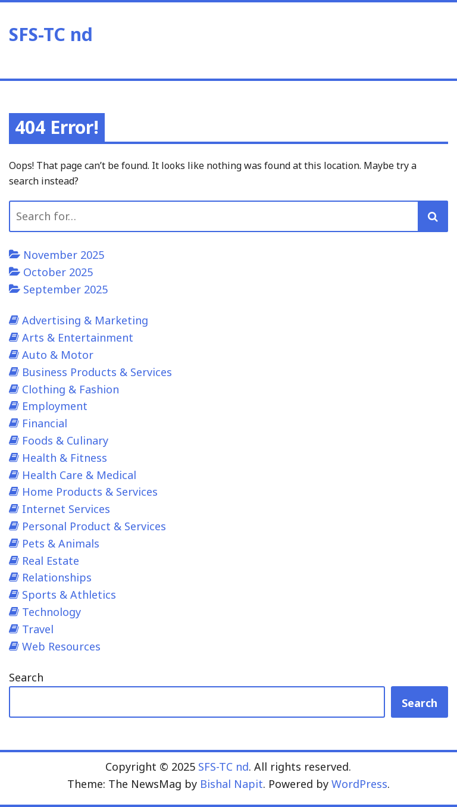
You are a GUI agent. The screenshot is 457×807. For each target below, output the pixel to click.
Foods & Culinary (65, 440)
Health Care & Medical (79, 475)
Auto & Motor (57, 355)
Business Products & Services (97, 372)
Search (26, 677)
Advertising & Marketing (85, 320)
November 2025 (63, 255)
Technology (51, 612)
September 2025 (65, 289)
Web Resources (61, 646)
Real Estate (50, 560)
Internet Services (66, 509)
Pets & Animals (60, 543)
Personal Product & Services (94, 526)
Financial (44, 423)
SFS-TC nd (51, 34)
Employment (54, 406)
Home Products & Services (90, 491)
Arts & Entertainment (77, 337)
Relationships (57, 577)
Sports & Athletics (69, 594)
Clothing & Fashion (70, 389)
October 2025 (58, 272)
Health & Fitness (64, 458)
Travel (38, 629)
